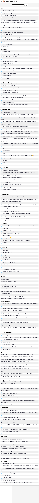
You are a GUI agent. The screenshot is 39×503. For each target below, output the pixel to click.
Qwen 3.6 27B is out (6, 335)
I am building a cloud (6, 51)
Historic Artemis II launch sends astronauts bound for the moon (12, 446)
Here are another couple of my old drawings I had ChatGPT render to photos (17, 240)
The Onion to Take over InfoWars (9, 63)
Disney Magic (5, 160)
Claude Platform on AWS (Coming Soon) (10, 431)
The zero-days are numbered (6, 293)
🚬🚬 (4, 470)
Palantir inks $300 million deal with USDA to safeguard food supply (15, 126)
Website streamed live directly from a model (11, 70)
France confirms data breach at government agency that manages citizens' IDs (17, 136)
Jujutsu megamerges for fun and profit (8, 289)
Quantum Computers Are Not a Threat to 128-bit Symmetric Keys (13, 298)
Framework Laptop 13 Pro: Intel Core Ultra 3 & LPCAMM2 (12, 296)
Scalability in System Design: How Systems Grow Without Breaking (15, 104)
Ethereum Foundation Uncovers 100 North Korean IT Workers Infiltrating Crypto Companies (20, 398)
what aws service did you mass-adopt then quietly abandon (14, 419)
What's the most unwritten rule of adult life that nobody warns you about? (16, 306)
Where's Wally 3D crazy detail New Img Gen (11, 168)
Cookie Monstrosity (6, 257)
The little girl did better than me (8, 13)
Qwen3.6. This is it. (6, 342)
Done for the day (6, 46)
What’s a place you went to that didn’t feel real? (11, 315)
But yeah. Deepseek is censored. (9, 463)
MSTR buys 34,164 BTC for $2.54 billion (10, 393)
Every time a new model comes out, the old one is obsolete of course (16, 340)
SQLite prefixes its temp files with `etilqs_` (9, 286)
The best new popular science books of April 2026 (10, 437)
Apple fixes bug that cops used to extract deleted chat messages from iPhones (17, 54)
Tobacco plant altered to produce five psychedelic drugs (11, 444)
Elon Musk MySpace (6, 186)
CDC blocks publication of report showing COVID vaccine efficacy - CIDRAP (15, 361)
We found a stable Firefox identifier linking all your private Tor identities (16, 58)
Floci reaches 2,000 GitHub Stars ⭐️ (9, 427)
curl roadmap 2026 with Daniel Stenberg (10, 92)
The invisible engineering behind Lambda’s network (12, 433)
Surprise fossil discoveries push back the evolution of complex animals (14, 456)
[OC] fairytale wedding (7, 146)
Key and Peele (5, 157)
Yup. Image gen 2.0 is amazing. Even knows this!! (12, 184)
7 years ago (5, 484)
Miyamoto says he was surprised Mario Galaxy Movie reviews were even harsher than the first (20, 204)
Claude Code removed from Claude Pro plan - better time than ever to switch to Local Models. (20, 337)
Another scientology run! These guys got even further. (13, 27)
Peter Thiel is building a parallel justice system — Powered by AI (15, 129)
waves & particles (4, 284)
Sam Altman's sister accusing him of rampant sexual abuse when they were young (18, 468)
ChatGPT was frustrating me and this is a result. (12, 233)
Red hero (4, 254)
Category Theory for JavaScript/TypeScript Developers (13, 97)
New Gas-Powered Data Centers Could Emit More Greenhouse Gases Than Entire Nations (20, 128)
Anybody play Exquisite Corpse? (9, 272)
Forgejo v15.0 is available (5, 283)
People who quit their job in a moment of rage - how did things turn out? (16, 308)
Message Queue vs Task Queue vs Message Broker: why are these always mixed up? (19, 99)
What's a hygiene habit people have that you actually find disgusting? (16, 322)
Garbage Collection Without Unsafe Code (10, 90)
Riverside (4, 255)
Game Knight (5, 250)
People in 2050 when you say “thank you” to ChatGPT (13, 177)
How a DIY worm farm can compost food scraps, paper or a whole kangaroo (15, 458)
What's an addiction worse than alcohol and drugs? (12, 310)
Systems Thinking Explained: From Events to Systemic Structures (15, 95)
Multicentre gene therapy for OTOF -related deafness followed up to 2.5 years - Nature (17, 359)
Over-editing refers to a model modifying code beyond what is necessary (16, 66)
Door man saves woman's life (8, 10)
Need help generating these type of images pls (11, 271)
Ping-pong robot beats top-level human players (11, 78)
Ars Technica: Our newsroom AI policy (10, 61)
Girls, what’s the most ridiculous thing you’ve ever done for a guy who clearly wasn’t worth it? (20, 317)
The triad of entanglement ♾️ (8, 231)
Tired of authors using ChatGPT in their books (11, 473)
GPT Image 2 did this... (7, 182)
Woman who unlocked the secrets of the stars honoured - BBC (12, 366)
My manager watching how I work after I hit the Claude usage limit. (15, 472)
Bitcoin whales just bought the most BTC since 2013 (12, 404)
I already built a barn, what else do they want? (11, 211)
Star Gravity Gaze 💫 (7, 237)
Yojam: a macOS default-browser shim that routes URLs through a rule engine (15, 291)
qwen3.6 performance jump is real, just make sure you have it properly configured (18, 346)
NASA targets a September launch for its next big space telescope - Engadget (15, 364)
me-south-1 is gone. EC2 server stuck (10, 415)
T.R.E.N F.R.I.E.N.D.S (7, 477)
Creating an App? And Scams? (8, 102)
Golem (4, 248)
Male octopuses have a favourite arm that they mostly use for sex (13, 439)
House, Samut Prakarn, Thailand (9, 262)
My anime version (6, 228)
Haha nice (4, 162)
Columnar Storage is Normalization (9, 85)
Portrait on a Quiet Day (7, 266)
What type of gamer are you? (8, 220)
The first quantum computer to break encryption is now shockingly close (14, 441)
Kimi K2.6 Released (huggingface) (9, 344)
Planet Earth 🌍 (6, 264)
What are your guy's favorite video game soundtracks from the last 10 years (17, 213)
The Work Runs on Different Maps (9, 88)
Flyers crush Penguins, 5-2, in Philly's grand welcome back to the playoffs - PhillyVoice (17, 375)
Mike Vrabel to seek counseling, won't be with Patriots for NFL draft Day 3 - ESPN (16, 373)
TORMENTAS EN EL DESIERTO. (9, 269)
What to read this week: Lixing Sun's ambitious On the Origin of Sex (13, 448)
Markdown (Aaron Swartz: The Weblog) (10, 83)
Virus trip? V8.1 (5, 259)
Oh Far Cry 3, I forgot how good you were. (10, 206)
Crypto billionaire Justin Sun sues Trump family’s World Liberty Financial (16, 397)
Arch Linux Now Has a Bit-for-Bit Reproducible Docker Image (14, 77)
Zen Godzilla (5, 242)
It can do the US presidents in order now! (10, 170)
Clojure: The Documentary (6, 295)
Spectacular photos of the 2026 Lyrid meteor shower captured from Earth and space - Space (18, 363)
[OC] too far (5, 163)
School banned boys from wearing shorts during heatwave (14, 37)
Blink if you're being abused (8, 44)
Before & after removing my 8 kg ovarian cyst (11, 12)
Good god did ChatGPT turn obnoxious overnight (12, 187)
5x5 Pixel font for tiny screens (8, 59)
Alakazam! (5, 151)
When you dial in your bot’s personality (10, 347)
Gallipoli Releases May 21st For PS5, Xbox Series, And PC (14, 216)
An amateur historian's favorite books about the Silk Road (13, 71)
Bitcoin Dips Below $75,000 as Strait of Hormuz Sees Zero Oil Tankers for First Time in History (20, 392)
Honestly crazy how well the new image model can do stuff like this (15, 191)
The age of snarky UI (5, 279)
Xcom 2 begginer (6, 218)
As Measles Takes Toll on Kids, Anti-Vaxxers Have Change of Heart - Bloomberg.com (17, 354)
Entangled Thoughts (6, 267)
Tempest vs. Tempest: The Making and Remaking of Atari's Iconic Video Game (17, 68)
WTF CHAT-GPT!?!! (6, 475)
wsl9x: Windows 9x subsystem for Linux (8, 281)
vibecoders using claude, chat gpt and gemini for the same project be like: (16, 478)
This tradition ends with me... (8, 158)
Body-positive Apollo (6, 235)
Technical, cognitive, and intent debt (9, 73)
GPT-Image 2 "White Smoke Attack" (9, 175)
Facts (4, 36)
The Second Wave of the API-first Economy (11, 87)
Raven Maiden (5, 238)
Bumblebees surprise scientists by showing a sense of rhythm (12, 455)
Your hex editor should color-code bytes (10, 56)
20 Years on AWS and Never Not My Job (10, 417)
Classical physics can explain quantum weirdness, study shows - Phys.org (15, 368)
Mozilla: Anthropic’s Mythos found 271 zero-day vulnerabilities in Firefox (16, 134)
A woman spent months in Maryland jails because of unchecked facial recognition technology (20, 138)
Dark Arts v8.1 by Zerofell (7, 252)
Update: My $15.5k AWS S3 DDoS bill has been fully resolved (14, 410)
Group (4, 153)
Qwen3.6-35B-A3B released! (8, 334)
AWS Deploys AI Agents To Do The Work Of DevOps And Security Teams (16, 429)
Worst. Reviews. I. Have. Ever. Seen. (9, 15)
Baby (4, 148)
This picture (5, 226)
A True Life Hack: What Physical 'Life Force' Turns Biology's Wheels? (16, 65)
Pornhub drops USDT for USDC (9, 395)
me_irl (4, 42)
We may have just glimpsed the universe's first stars (10, 451)
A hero (4, 29)
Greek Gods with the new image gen (9, 189)
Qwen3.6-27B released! (7, 349)
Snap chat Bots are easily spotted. (9, 480)
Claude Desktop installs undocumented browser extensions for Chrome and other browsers (18, 288)
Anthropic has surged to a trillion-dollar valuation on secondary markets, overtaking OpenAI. (20, 121)
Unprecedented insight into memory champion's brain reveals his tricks (14, 453)
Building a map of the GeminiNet (9, 100)
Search (26, 5)
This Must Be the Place (7, 230)
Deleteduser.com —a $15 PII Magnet (8, 277)
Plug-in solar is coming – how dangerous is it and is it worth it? (12, 443)
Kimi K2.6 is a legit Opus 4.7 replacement (10, 339)
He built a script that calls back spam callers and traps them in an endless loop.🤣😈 (18, 155)
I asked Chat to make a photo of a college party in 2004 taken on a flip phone (17, 482)
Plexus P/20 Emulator (7, 75)
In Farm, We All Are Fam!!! (8, 34)
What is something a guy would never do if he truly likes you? (14, 313)
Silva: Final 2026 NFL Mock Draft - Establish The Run (11, 376)
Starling (4, 260)
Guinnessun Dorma (6, 150)
